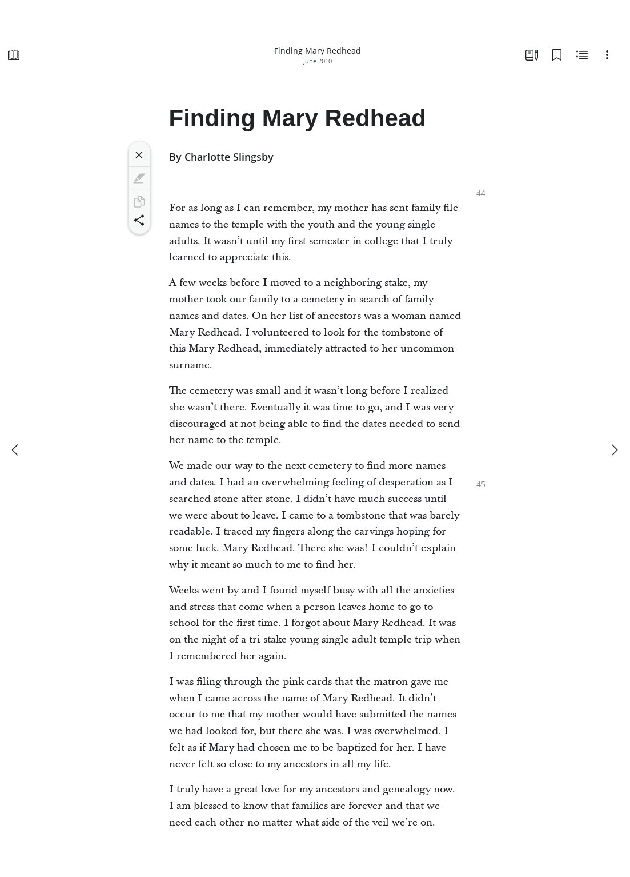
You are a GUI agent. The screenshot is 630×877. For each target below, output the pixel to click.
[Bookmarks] (556, 54)
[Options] (607, 54)
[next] (614, 449)
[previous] (16, 449)
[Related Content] (582, 54)
